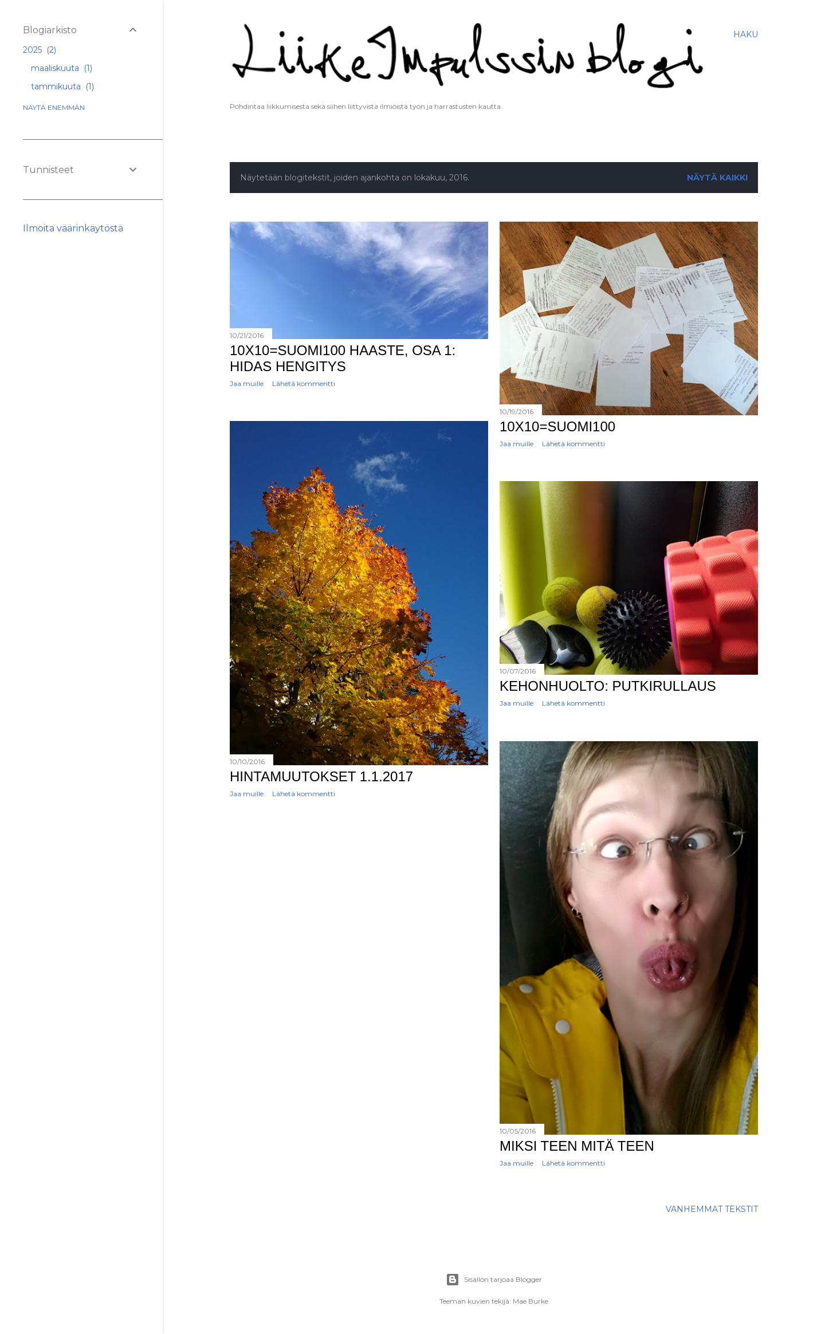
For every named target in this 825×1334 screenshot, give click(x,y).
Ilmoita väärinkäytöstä (73, 228)
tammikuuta (62, 86)
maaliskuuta (61, 68)
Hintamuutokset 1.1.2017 (321, 776)
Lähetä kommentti (303, 383)
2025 (39, 50)
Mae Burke (530, 1301)
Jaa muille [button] (247, 383)
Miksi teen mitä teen (577, 1146)
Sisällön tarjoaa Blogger (494, 1279)
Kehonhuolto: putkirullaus (608, 686)
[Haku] (745, 34)
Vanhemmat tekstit (712, 1209)
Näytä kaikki (717, 177)
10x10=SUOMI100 (557, 426)
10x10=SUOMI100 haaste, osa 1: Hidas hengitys (342, 358)
